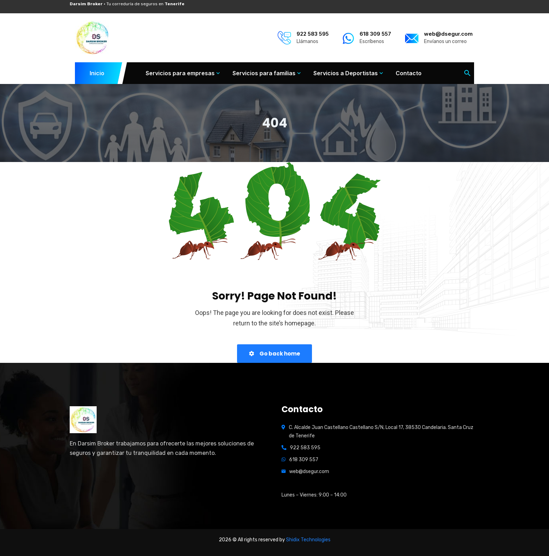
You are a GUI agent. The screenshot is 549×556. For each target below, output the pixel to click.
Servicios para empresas (180, 73)
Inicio (97, 73)
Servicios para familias (264, 73)
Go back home (274, 353)
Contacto (409, 73)
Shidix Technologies (308, 540)
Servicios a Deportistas (345, 73)
